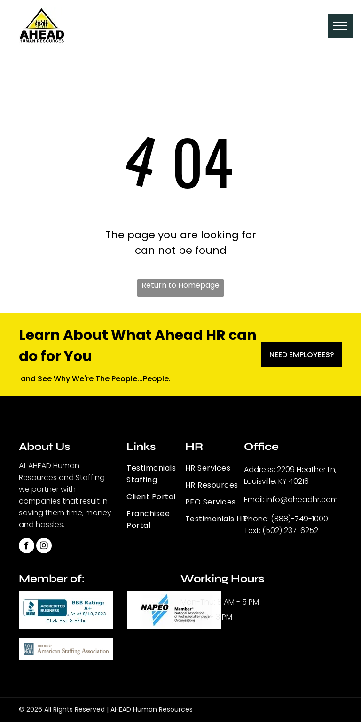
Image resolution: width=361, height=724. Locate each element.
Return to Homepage (180, 285)
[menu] (340, 26)
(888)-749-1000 (299, 518)
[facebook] (26, 547)
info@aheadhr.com (302, 499)
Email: (254, 499)
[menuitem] (160, 474)
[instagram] (44, 547)
